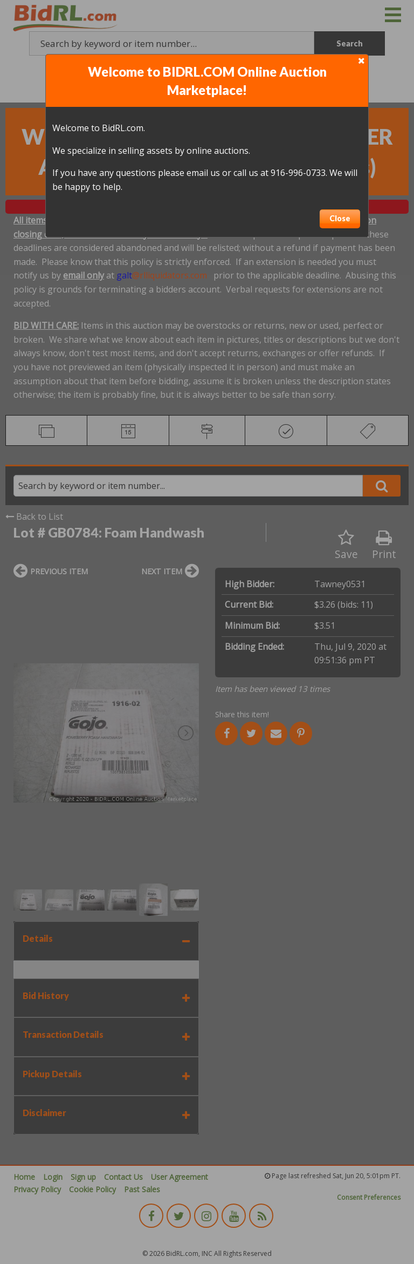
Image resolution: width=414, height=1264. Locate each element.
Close (339, 218)
